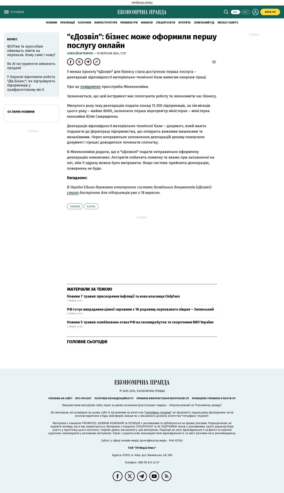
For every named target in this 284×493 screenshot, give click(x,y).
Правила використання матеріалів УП (162, 398)
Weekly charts (228, 22)
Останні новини (21, 112)
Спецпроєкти (165, 22)
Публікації (67, 22)
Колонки (84, 22)
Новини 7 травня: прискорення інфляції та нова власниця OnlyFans (123, 296)
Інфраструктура (105, 22)
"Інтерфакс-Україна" (157, 412)
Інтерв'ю (184, 22)
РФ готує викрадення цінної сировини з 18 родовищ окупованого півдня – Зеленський (140, 309)
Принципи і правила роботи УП (213, 398)
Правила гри (129, 22)
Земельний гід (204, 22)
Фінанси (147, 22)
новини (51, 22)
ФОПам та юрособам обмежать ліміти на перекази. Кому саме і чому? (31, 50)
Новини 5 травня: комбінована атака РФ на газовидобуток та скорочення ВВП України (140, 322)
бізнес (91, 206)
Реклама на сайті (60, 398)
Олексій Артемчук (80, 53)
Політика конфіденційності (114, 398)
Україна (75, 206)
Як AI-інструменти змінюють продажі (31, 66)
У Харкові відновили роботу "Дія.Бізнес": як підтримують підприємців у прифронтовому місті (31, 83)
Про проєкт (83, 398)
